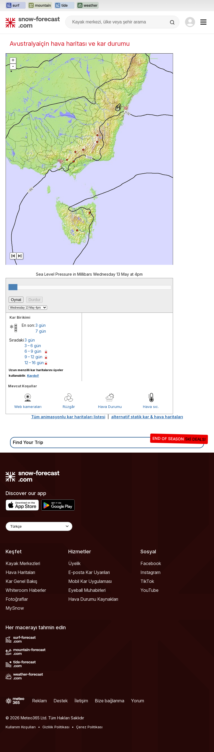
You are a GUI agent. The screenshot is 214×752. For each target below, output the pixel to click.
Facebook (150, 563)
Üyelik (74, 563)
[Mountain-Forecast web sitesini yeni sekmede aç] (40, 5)
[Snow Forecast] (33, 22)
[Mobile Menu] (203, 22)
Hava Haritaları (20, 572)
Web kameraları (28, 406)
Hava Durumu (110, 406)
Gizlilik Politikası (55, 727)
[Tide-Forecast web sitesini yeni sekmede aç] (64, 5)
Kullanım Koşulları (21, 727)
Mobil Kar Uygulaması (90, 581)
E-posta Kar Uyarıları (89, 572)
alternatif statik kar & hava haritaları (147, 416)
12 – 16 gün (34, 362)
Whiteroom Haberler (26, 590)
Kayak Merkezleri (23, 563)
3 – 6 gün (33, 345)
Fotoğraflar (17, 599)
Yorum (137, 700)
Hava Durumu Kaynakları (93, 599)
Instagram (150, 572)
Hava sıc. (151, 406)
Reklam (39, 700)
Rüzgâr (69, 406)
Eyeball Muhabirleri (87, 590)
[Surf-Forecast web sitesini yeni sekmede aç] (16, 5)
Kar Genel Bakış (21, 581)
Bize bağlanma (109, 700)
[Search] (172, 22)
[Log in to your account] (190, 22)
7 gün (40, 331)
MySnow (15, 608)
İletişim (81, 700)
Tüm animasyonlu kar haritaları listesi (68, 416)
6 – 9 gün (33, 351)
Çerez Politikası (89, 727)
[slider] (12, 287)
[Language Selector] (39, 526)
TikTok (147, 581)
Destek (61, 700)
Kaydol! (33, 376)
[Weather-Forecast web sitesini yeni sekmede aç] (88, 5)
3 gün (40, 325)
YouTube (149, 590)
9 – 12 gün (33, 356)
